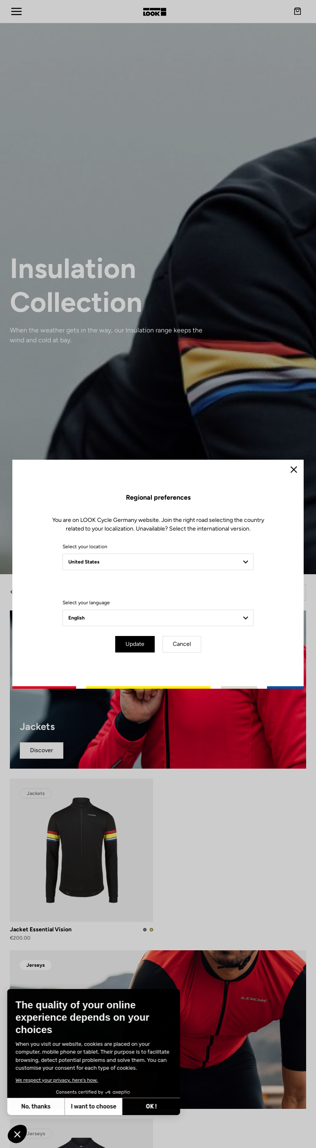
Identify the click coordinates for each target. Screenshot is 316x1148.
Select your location (85, 546)
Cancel (182, 644)
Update (134, 644)
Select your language (86, 603)
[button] (17, 1134)
